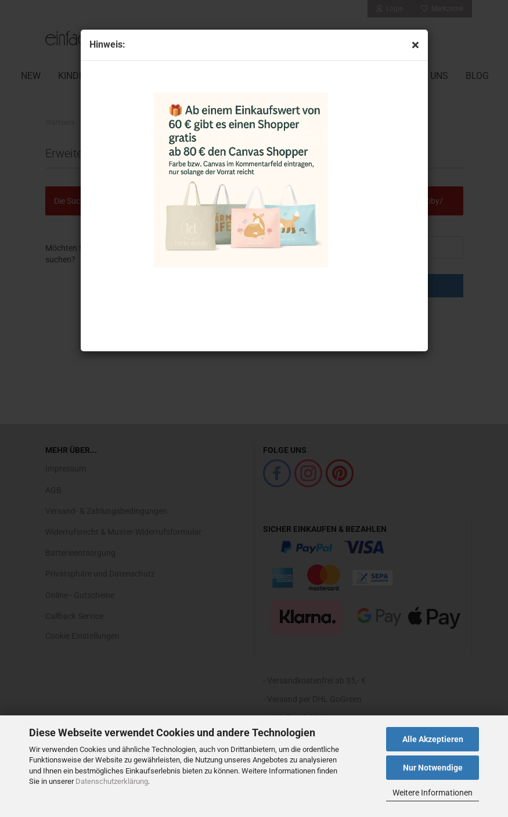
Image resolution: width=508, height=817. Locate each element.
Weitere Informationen (432, 792)
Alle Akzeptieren (432, 739)
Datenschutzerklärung (111, 781)
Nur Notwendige (433, 767)
